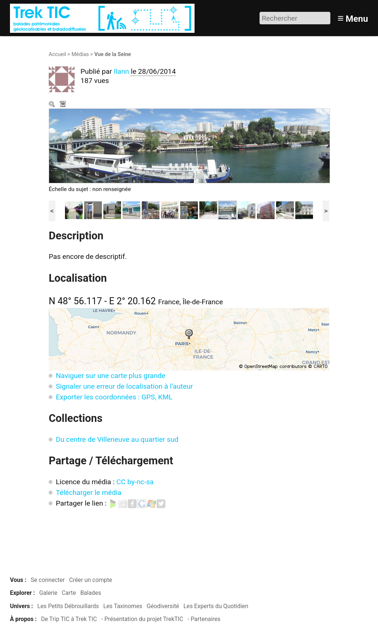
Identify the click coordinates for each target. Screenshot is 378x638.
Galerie (48, 592)
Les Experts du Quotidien (215, 606)
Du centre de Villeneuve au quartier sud (117, 439)
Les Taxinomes (122, 606)
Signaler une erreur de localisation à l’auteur (124, 386)
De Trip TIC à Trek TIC (69, 619)
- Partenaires (204, 619)
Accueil (57, 54)
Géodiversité (163, 606)
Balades (90, 592)
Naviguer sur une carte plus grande (110, 375)
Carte (69, 592)
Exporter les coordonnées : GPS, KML (114, 397)
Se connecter (48, 579)
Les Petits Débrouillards (68, 606)
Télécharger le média (63, 104)
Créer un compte (90, 579)
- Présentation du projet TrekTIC (142, 619)
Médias (80, 54)
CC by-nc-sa (135, 482)
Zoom (52, 104)
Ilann (121, 71)
